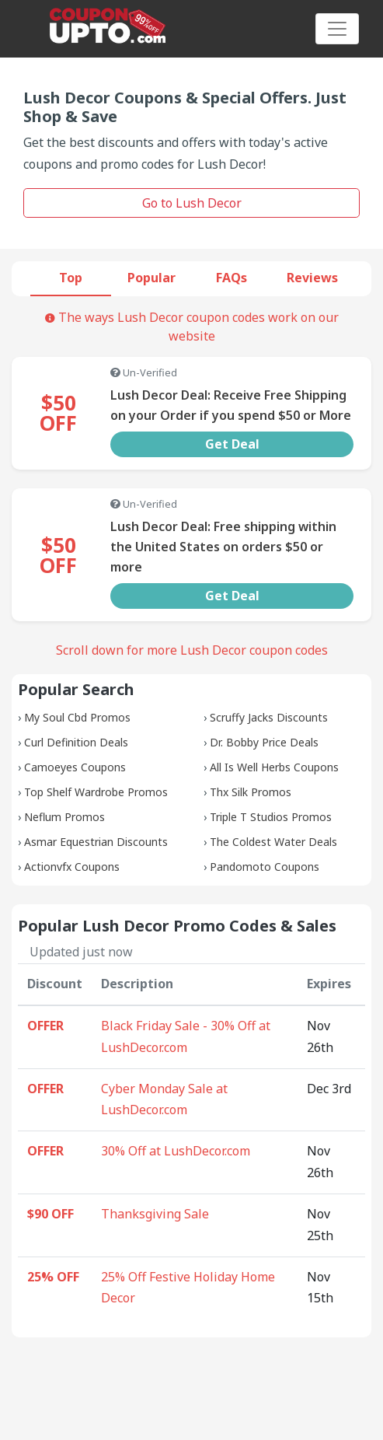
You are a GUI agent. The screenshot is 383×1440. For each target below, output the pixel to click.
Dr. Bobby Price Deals (264, 742)
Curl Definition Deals (76, 742)
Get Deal (232, 444)
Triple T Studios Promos (271, 816)
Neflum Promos (64, 816)
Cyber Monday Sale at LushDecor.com (164, 1099)
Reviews (312, 277)
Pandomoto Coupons (264, 866)
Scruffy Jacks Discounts (269, 717)
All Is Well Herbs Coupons (274, 767)
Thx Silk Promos (250, 792)
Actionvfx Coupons (72, 866)
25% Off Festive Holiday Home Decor (188, 1287)
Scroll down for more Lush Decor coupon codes (192, 650)
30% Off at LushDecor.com (175, 1150)
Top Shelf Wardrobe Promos (96, 792)
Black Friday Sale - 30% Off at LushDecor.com (185, 1036)
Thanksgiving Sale (155, 1213)
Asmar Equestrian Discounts (96, 841)
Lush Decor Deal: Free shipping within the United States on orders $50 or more (223, 546)
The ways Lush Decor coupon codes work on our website (192, 326)
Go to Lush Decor (192, 202)
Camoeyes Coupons (75, 767)
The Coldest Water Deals (273, 841)
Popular (151, 277)
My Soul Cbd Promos (77, 717)
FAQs (231, 277)
